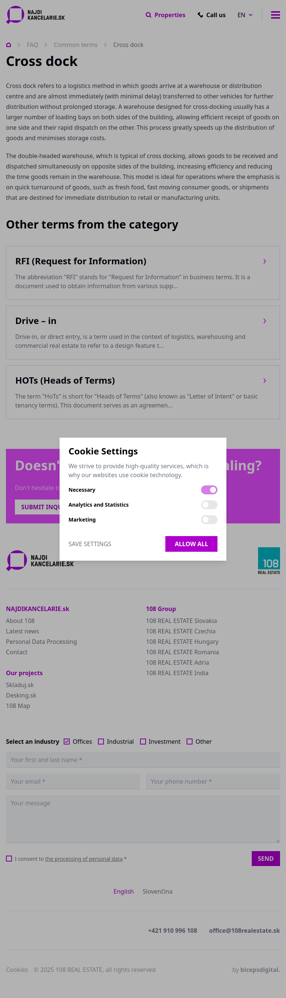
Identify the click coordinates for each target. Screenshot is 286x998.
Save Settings (90, 544)
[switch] (209, 489)
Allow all (191, 544)
